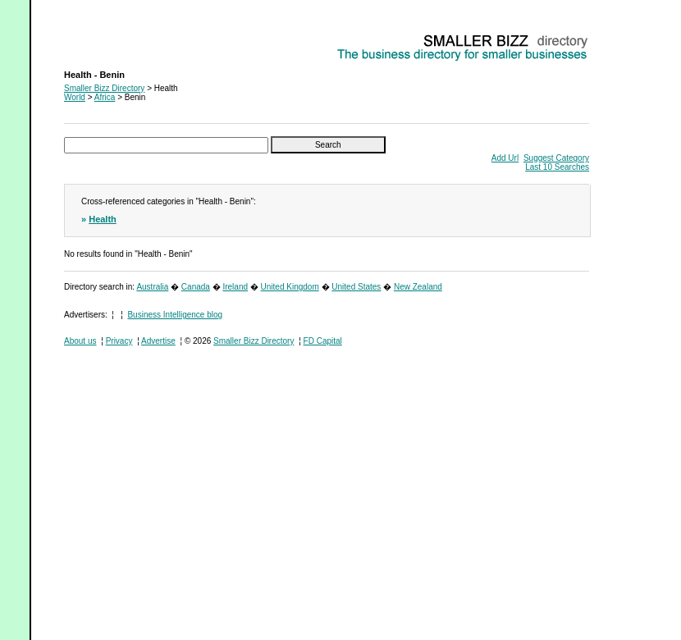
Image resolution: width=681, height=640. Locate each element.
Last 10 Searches (557, 166)
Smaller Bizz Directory (104, 88)
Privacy (119, 340)
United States (356, 286)
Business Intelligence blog (174, 314)
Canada (195, 286)
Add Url (505, 157)
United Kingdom (290, 286)
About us (80, 340)
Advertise (158, 340)
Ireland (235, 286)
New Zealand (418, 286)
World (74, 97)
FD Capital (323, 340)
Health (103, 219)
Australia (152, 286)
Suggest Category (556, 157)
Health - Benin (90, 37)
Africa (105, 97)
